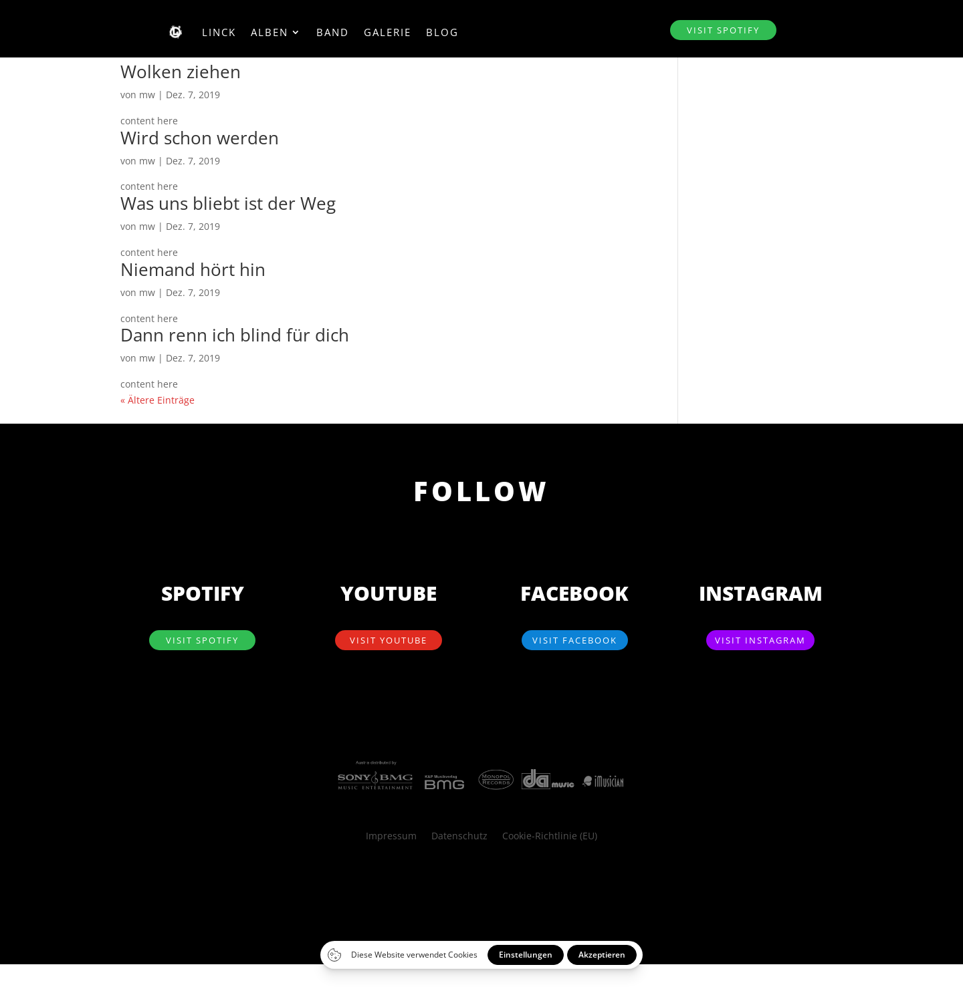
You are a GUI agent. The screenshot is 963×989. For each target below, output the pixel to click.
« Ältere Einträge (157, 400)
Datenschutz (459, 836)
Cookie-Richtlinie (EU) (549, 836)
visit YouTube (388, 640)
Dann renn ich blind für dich (234, 335)
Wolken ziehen (180, 71)
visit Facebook (574, 640)
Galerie (387, 32)
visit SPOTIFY (723, 30)
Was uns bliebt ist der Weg (228, 203)
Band (332, 32)
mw (147, 94)
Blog (442, 32)
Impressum (391, 836)
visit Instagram (760, 640)
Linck (219, 32)
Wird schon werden (199, 138)
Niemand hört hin (192, 269)
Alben (269, 32)
